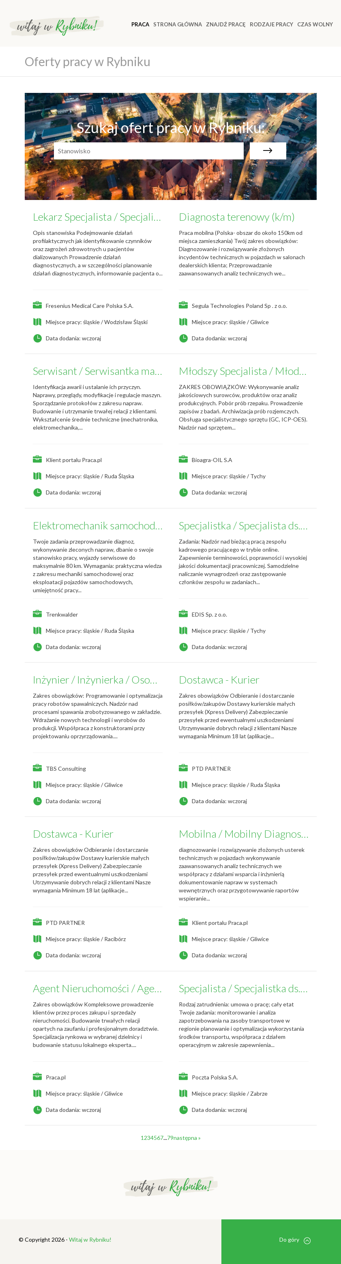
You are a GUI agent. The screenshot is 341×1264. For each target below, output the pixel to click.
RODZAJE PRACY (271, 24)
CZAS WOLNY (315, 24)
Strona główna (177, 24)
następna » (187, 1137)
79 (170, 1137)
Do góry (295, 1240)
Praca (140, 24)
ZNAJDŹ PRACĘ (226, 24)
